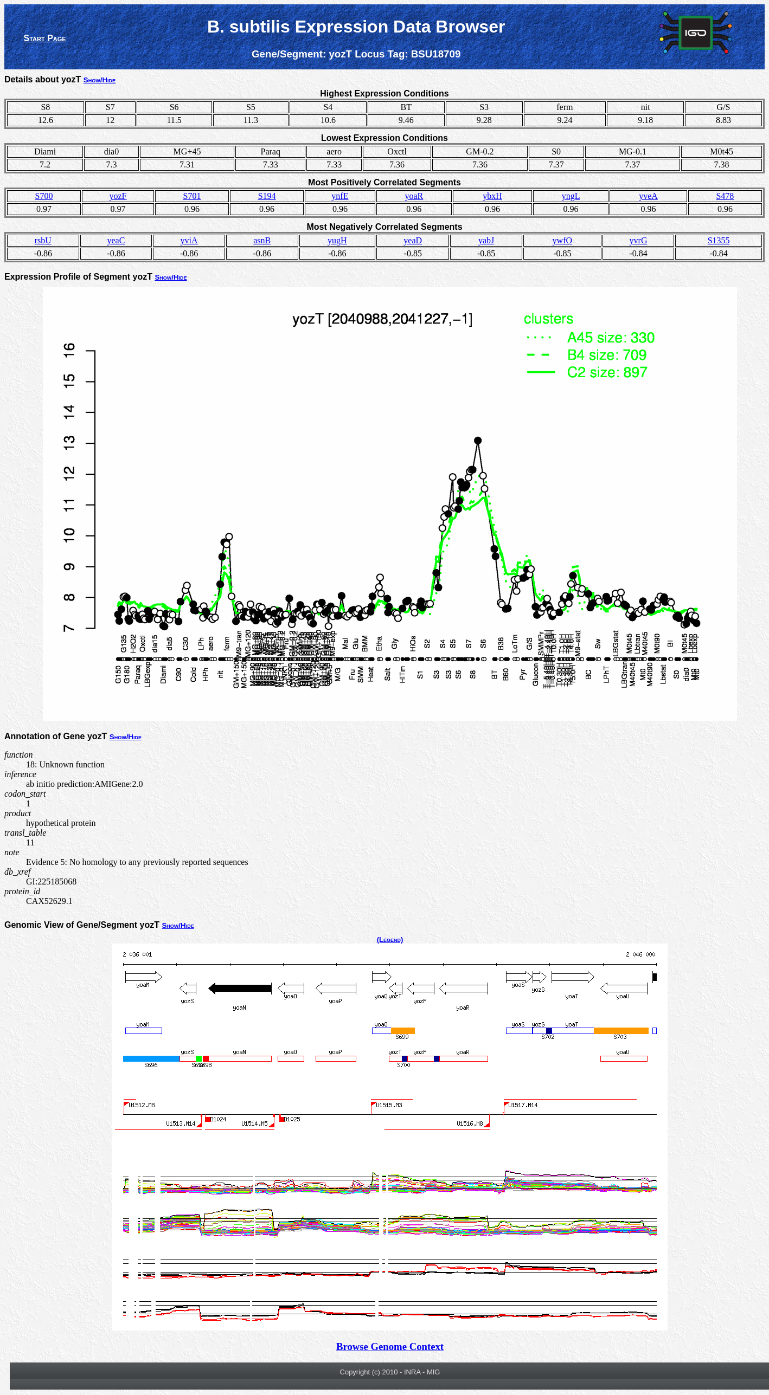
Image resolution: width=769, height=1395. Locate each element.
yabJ (486, 240)
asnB (262, 240)
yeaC (116, 240)
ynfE (339, 196)
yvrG (639, 240)
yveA (648, 196)
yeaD (412, 240)
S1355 (719, 240)
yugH (337, 240)
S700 (44, 196)
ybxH (492, 196)
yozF (118, 196)
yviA (189, 240)
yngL (571, 196)
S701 (192, 196)
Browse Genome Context (390, 1346)
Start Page (45, 38)
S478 (725, 196)
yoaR (414, 196)
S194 (267, 196)
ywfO (562, 240)
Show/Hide (100, 80)
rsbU (43, 240)
